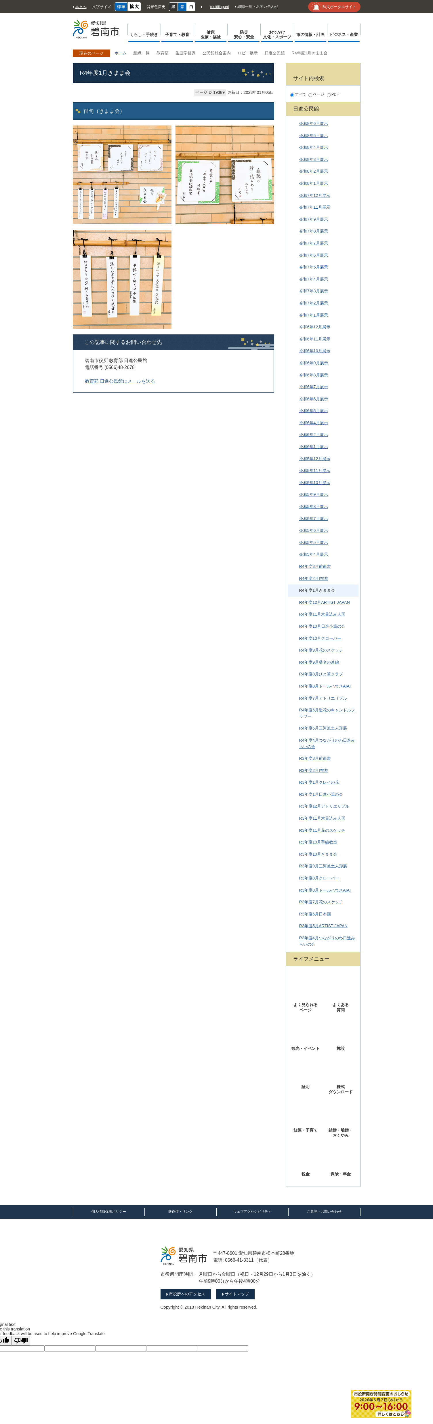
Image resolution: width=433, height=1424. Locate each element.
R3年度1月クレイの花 (319, 782)
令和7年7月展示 (313, 243)
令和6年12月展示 (314, 327)
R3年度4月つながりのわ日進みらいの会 (327, 941)
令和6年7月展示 (313, 386)
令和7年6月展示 (313, 255)
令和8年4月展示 (313, 147)
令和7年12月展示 (314, 195)
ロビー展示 (248, 53)
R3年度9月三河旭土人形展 (323, 866)
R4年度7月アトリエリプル (323, 698)
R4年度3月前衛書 (315, 566)
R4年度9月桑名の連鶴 (319, 662)
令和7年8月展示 (313, 231)
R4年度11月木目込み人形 (322, 614)
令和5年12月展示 (314, 458)
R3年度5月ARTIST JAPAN (323, 926)
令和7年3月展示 (313, 291)
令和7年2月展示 (313, 303)
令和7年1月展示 (313, 315)
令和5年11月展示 (314, 470)
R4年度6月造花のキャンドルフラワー (327, 713)
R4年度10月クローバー (320, 638)
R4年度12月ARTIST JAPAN (324, 602)
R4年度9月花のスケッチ (321, 650)
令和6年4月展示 (313, 422)
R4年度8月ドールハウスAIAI (325, 686)
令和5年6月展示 (313, 530)
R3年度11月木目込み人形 (322, 818)
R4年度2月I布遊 (313, 578)
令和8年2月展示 (313, 171)
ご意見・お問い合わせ (324, 1212)
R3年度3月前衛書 (315, 758)
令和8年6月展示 (313, 123)
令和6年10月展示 (314, 351)
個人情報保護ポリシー (108, 1212)
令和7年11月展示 (314, 207)
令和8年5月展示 (313, 135)
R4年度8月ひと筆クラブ (321, 674)
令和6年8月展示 (313, 375)
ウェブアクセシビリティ (252, 1212)
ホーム (121, 53)
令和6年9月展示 (313, 363)
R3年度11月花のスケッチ (322, 830)
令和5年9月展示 (313, 494)
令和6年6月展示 (313, 399)
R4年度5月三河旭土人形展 (323, 728)
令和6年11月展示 (314, 339)
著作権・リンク (180, 1212)
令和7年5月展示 (313, 267)
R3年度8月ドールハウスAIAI (325, 890)
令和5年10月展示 (314, 482)
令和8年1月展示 (313, 183)
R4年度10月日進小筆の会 (322, 626)
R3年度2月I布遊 (313, 770)
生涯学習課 (186, 53)
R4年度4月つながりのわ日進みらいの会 (327, 743)
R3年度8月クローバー (319, 878)
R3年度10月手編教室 (318, 842)
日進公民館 (275, 53)
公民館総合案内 (217, 53)
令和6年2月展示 (313, 434)
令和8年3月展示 (313, 159)
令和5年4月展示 (313, 554)
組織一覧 (141, 53)
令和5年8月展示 (313, 506)
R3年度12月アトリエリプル (324, 806)
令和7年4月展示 (313, 279)
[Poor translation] (21, 1340)
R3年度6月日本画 (315, 914)
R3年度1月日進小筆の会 (321, 794)
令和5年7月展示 (313, 518)
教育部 (163, 53)
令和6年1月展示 (313, 446)
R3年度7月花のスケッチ (321, 902)
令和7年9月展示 (313, 219)
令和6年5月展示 (313, 410)
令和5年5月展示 (313, 542)
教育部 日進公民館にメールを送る (120, 381)
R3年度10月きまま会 (318, 854)
